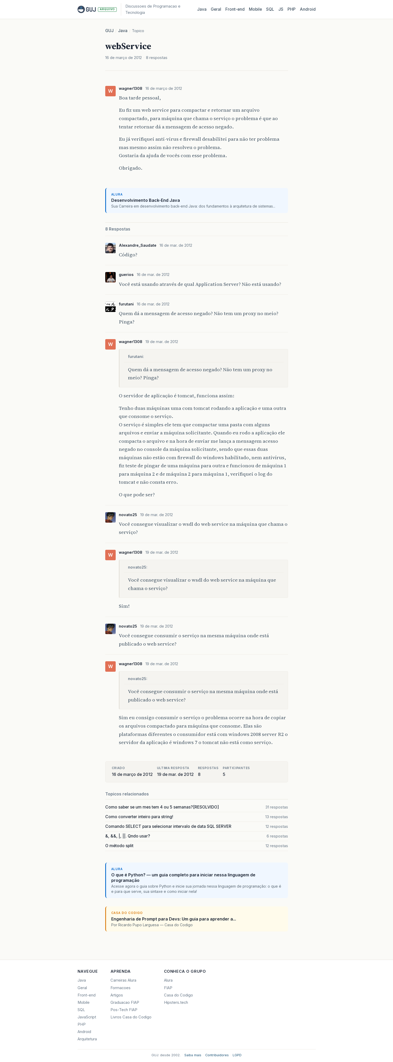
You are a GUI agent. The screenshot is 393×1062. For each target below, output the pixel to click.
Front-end (87, 995)
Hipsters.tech (176, 1002)
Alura (168, 980)
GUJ (109, 30)
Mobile (255, 9)
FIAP (168, 988)
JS (280, 9)
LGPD (237, 1055)
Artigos (116, 995)
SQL (270, 9)
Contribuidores (217, 1055)
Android (308, 9)
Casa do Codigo (178, 995)
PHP (292, 9)
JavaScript (87, 1017)
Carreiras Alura (123, 980)
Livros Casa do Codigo (130, 1017)
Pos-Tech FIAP (123, 1009)
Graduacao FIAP (124, 1002)
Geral (216, 9)
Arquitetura (87, 1039)
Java (202, 9)
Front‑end (235, 9)
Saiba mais (192, 1055)
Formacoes (120, 988)
